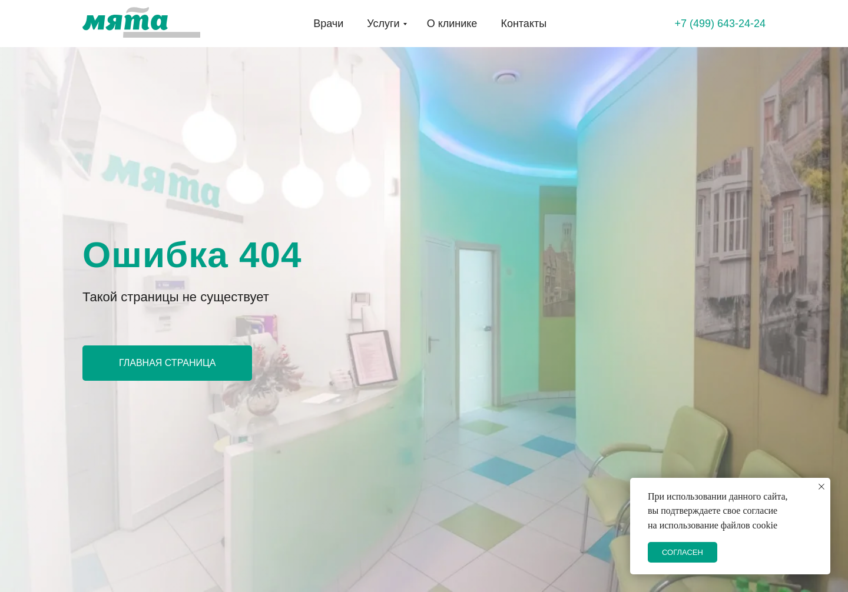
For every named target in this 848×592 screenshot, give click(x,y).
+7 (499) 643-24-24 (720, 23)
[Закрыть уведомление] (821, 487)
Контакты (523, 23)
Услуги (383, 23)
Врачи (328, 23)
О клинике (452, 23)
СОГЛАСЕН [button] (682, 552)
